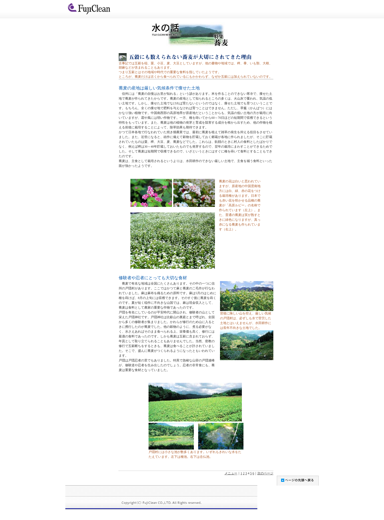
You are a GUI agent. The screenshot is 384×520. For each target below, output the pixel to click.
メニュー (231, 473)
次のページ (265, 473)
